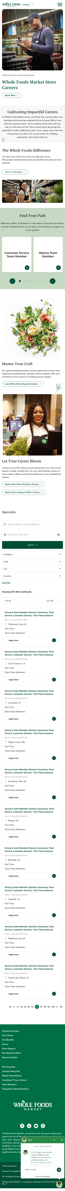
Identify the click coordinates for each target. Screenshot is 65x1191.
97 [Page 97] (41, 1006)
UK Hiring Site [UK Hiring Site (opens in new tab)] (8, 1067)
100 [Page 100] (53, 1006)
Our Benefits (8, 1040)
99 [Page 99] (48, 1006)
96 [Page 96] (37, 1006)
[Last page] (61, 1006)
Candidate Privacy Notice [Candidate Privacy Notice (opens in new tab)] (14, 1080)
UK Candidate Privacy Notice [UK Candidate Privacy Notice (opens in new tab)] (14, 1177)
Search (31, 545)
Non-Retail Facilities (11, 1053)
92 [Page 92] (21, 1006)
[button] (59, 535)
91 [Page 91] (18, 1006)
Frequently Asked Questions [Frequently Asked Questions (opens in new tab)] (15, 1089)
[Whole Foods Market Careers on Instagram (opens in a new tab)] (43, 1126)
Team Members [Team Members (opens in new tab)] (9, 1085)
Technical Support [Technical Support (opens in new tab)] (9, 1166)
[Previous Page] (14, 1006)
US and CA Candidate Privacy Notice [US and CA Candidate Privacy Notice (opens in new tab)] (17, 1171)
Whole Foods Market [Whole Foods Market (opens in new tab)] (12, 1076)
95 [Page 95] (32, 1006)
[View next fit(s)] (52, 281)
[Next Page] (57, 1006)
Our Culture (7, 1035)
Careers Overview (10, 1031)
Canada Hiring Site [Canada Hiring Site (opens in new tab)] (11, 1071)
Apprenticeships (9, 1057)
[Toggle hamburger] (60, 4)
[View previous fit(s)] (12, 281)
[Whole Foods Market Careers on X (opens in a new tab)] (29, 1126)
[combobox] (32, 534)
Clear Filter (6, 583)
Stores (5, 1044)
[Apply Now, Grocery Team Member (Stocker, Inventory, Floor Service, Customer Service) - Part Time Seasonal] (32, 640)
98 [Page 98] (45, 1006)
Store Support (8, 1049)
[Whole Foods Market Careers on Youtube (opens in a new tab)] (36, 1126)
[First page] (10, 1006)
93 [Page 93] (25, 1006)
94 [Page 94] (29, 1006)
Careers (26, 4)
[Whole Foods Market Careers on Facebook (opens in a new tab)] (22, 1126)
